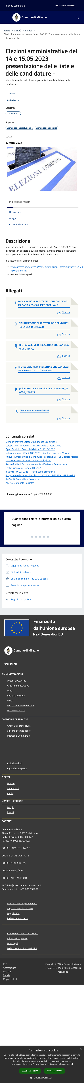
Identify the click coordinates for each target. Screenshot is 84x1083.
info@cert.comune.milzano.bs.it (24, 885)
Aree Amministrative (18, 685)
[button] (42, 1077)
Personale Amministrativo (20, 705)
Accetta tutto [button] (30, 1070)
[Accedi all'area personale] (65, 5)
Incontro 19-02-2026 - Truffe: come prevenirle (30, 471)
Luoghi (10, 807)
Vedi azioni (14, 100)
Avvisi (28, 30)
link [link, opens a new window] (71, 1064)
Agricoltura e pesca (17, 768)
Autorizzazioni (14, 763)
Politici (10, 700)
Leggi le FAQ (13, 913)
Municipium (64, 968)
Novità (17, 30)
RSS (5, 964)
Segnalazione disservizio (20, 908)
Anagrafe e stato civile (19, 726)
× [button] (80, 1049)
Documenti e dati (16, 710)
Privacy (7, 971)
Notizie (11, 783)
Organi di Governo (16, 680)
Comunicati (13, 788)
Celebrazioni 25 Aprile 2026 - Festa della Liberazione (33, 445)
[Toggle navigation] (6, 17)
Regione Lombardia (15, 5)
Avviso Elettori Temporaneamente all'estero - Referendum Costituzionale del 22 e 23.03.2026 (36, 466)
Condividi (13, 93)
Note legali (12, 943)
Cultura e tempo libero (19, 731)
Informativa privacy (17, 938)
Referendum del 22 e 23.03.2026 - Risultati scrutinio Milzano (38, 453)
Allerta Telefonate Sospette (20, 483)
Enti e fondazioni (16, 695)
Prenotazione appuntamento (22, 903)
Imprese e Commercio (18, 735)
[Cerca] (77, 17)
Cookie (6, 975)
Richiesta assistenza (17, 918)
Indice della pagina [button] (19, 202)
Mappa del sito (10, 979)
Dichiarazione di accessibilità (22, 948)
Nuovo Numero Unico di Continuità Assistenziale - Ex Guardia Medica (42, 457)
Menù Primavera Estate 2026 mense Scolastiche (31, 442)
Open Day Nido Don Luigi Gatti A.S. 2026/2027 (30, 449)
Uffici (10, 690)
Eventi (10, 812)
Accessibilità (9, 968)
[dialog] (42, 1064)
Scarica (63, 312)
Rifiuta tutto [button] (54, 1070)
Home (7, 30)
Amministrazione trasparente (22, 933)
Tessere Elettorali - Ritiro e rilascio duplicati (28, 460)
